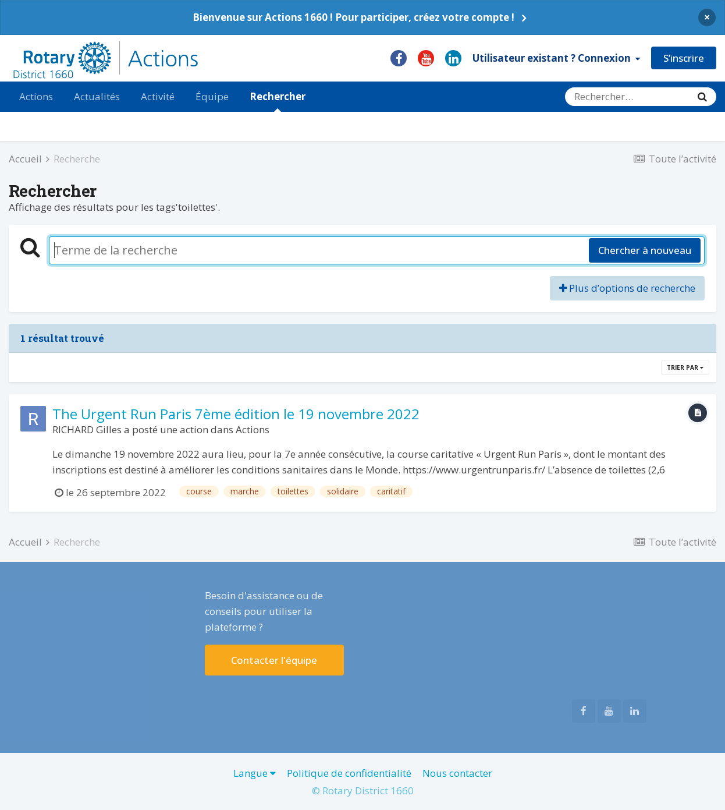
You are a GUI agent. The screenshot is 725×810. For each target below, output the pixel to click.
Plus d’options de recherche (627, 288)
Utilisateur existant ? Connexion (556, 58)
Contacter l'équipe (274, 660)
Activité (158, 96)
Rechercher (277, 101)
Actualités (97, 96)
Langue (254, 773)
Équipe (212, 96)
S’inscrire (683, 58)
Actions (36, 96)
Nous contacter (457, 773)
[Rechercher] (626, 96)
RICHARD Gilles (87, 429)
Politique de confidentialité (349, 773)
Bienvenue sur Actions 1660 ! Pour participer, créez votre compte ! (353, 17)
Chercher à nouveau (644, 250)
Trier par (685, 367)
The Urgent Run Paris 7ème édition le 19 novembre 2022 (236, 413)
